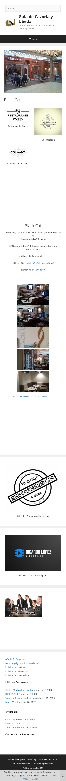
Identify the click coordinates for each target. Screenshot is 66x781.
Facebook (40, 269)
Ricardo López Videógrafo (33, 575)
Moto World (11, 702)
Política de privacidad (16, 671)
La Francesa (48, 139)
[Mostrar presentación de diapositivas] (33, 396)
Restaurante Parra (18, 126)
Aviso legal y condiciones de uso (22, 663)
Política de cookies (15, 667)
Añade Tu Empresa (15, 659)
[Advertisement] (33, 195)
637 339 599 (48, 262)
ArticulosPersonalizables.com (33, 516)
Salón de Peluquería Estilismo (21, 698)
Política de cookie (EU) (17, 675)
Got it (35, 778)
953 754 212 (33, 262)
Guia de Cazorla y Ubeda (36, 19)
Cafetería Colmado (17, 163)
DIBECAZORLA (12, 693)
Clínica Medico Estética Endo (20, 689)
